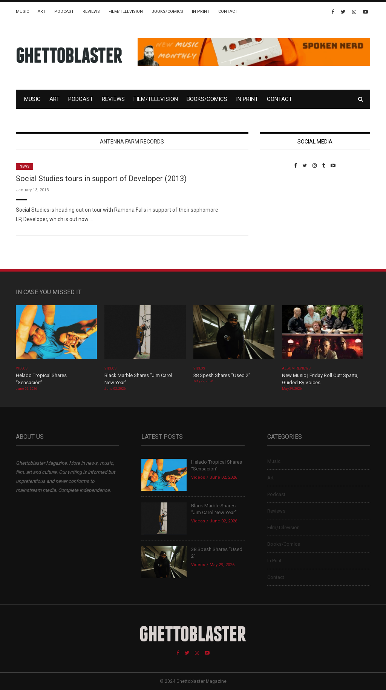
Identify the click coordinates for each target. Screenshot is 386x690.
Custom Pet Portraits (282, 220)
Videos (22, 368)
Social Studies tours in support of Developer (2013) (101, 178)
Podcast (64, 11)
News (24, 166)
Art (42, 11)
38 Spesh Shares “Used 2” (221, 375)
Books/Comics (167, 11)
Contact (227, 11)
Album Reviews (296, 368)
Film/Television (126, 11)
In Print (201, 11)
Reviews (91, 11)
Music (22, 11)
